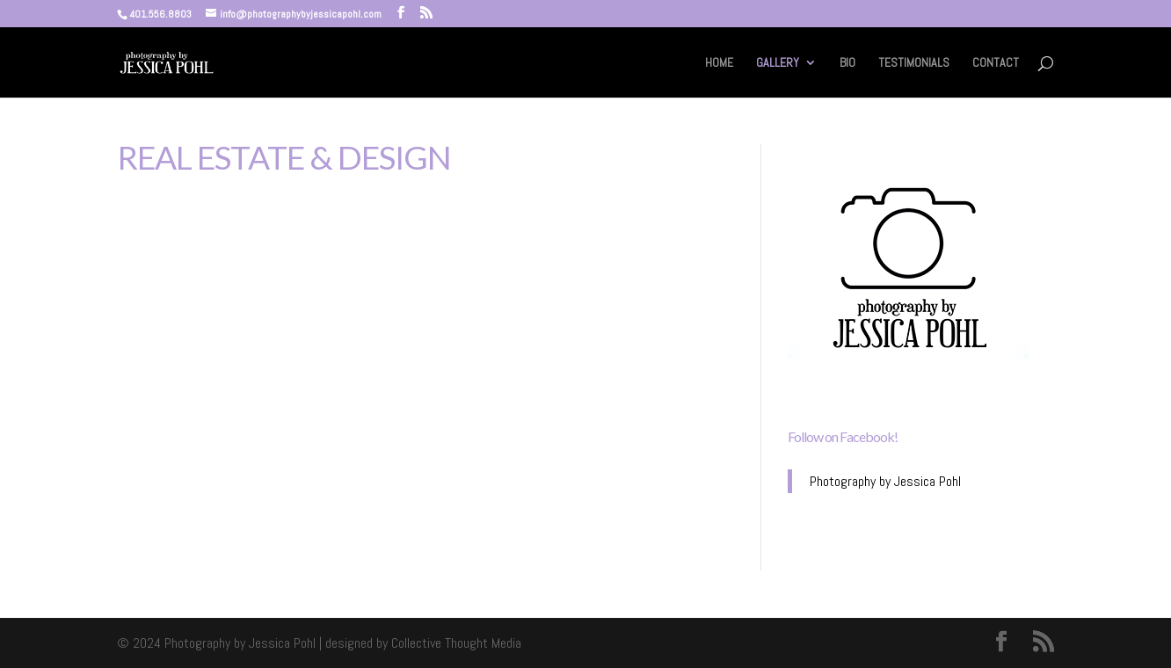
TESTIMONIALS (913, 63)
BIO (847, 63)
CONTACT (995, 63)
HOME (719, 63)
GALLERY (777, 63)
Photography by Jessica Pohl (885, 481)
